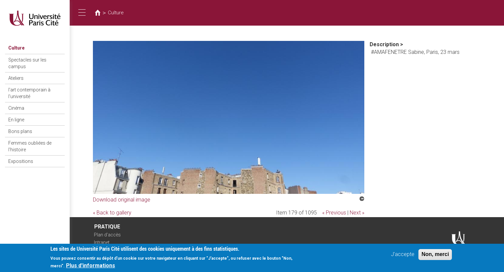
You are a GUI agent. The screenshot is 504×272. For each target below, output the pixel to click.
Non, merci (435, 256)
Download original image (121, 200)
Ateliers (16, 78)
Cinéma (16, 108)
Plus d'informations (90, 267)
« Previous (334, 212)
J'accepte (402, 256)
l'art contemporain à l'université (29, 93)
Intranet (101, 242)
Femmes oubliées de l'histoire (29, 146)
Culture (16, 48)
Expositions (20, 161)
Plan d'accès (107, 234)
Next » (357, 212)
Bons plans (20, 131)
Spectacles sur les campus (27, 63)
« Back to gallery (112, 212)
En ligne (16, 119)
